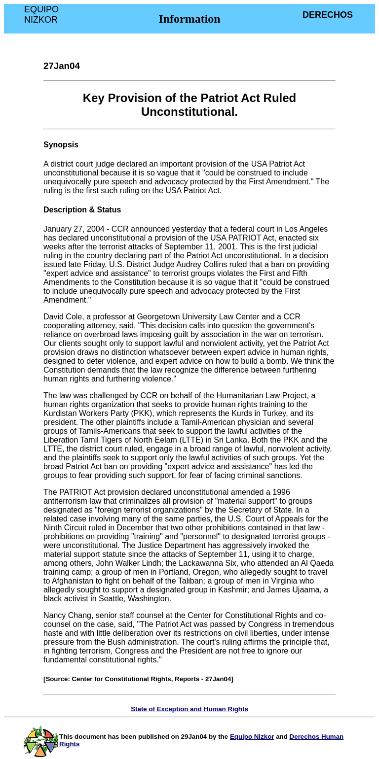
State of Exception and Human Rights (189, 709)
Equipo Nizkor (252, 736)
